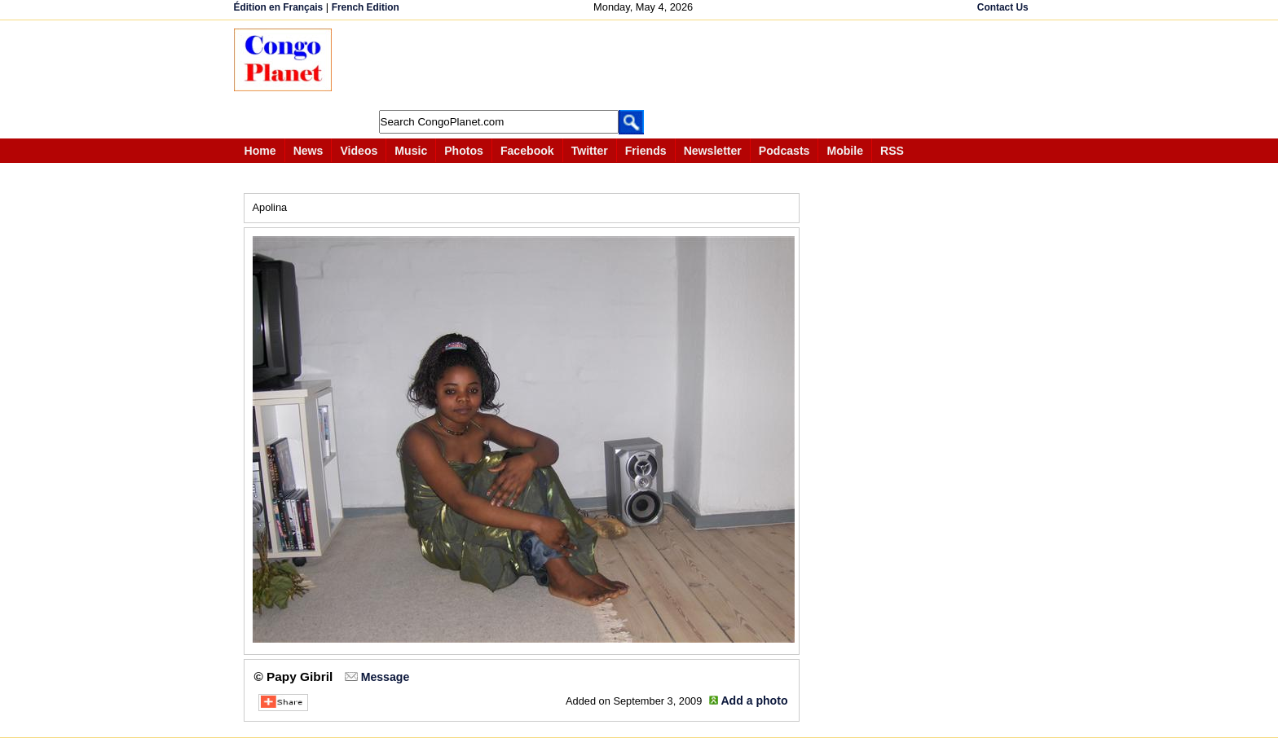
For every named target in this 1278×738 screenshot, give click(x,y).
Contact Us (1003, 7)
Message (385, 676)
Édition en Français (279, 7)
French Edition (365, 7)
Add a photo (754, 700)
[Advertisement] (644, 65)
